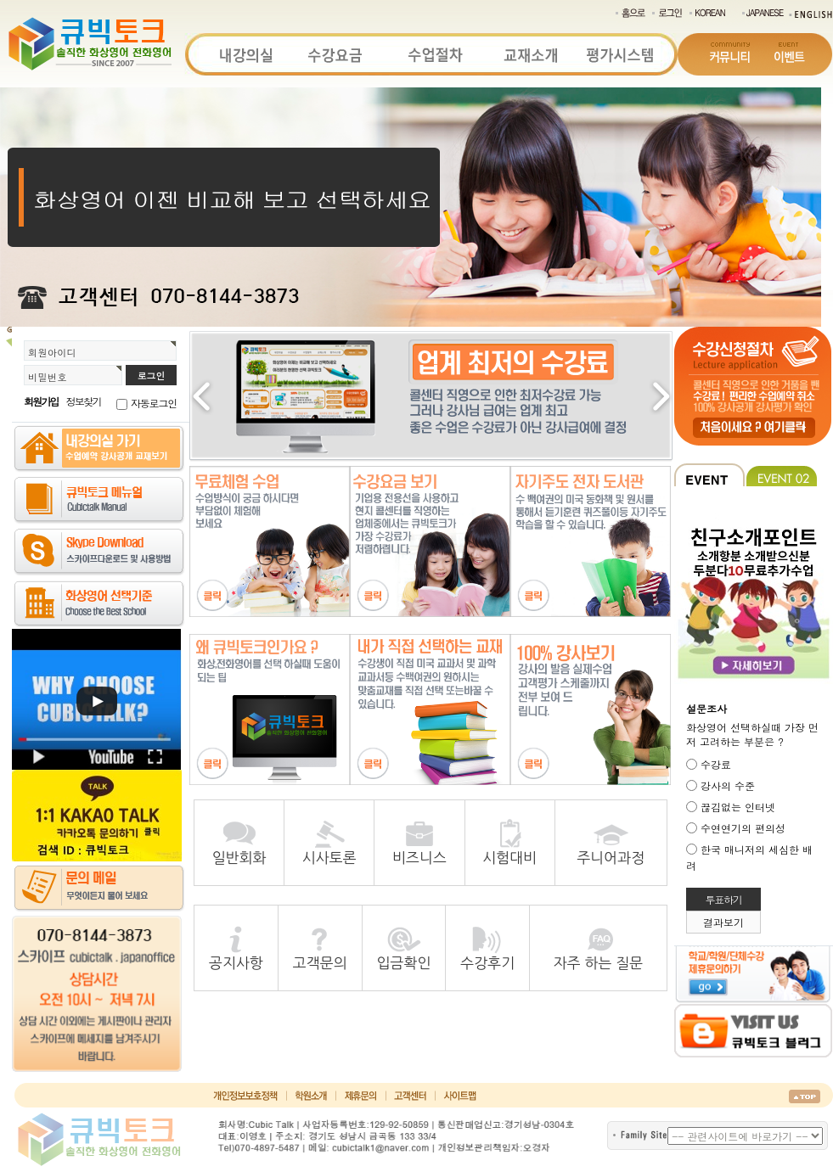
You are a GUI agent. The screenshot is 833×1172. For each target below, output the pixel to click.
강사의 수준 (728, 785)
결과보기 (723, 922)
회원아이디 (52, 352)
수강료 (716, 764)
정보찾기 (83, 401)
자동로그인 (154, 402)
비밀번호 (47, 377)
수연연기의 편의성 (743, 828)
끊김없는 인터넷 (738, 806)
